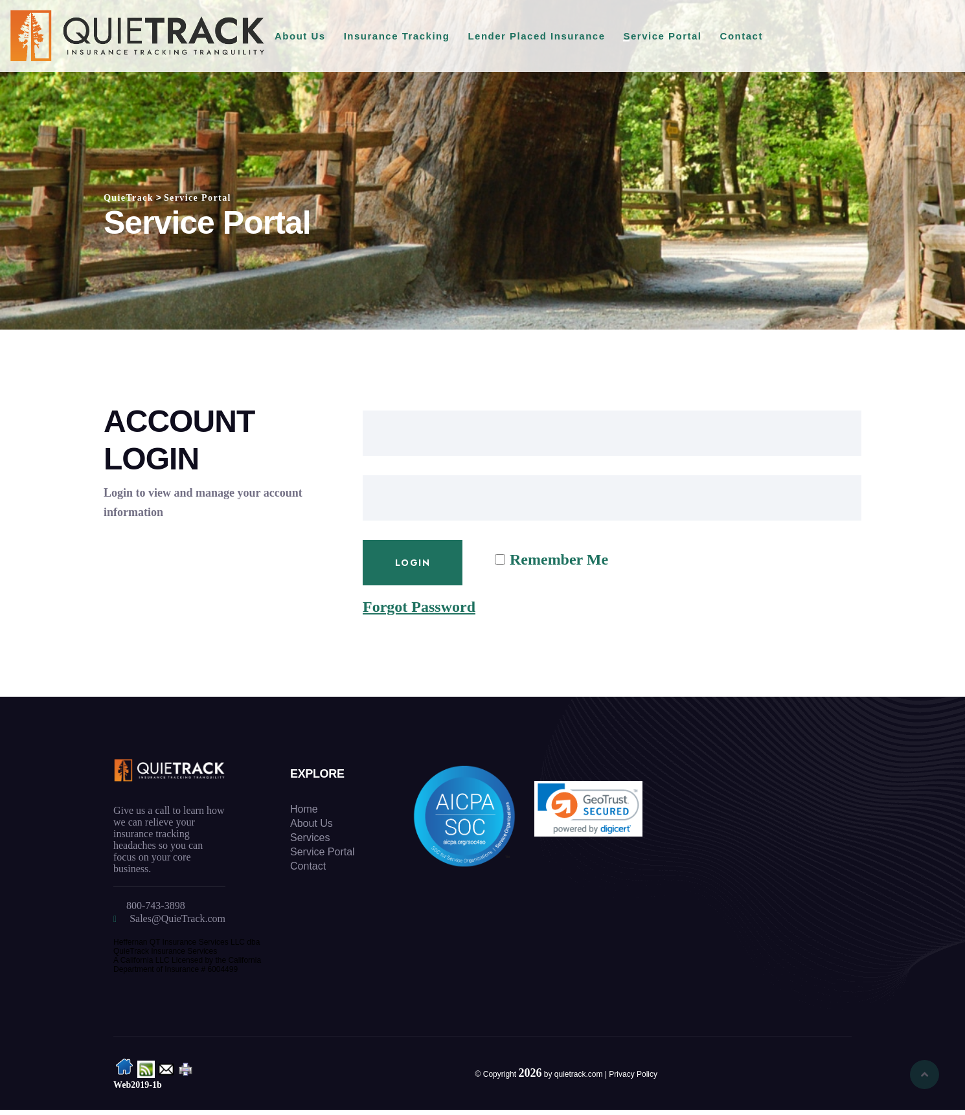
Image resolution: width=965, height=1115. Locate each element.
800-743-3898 (155, 905)
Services (310, 837)
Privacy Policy (633, 1074)
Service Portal (662, 35)
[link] (588, 808)
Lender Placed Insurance (536, 35)
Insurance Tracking (397, 35)
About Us (300, 35)
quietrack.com (578, 1074)
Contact (741, 35)
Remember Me (559, 559)
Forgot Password (419, 606)
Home (304, 809)
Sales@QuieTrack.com (177, 918)
